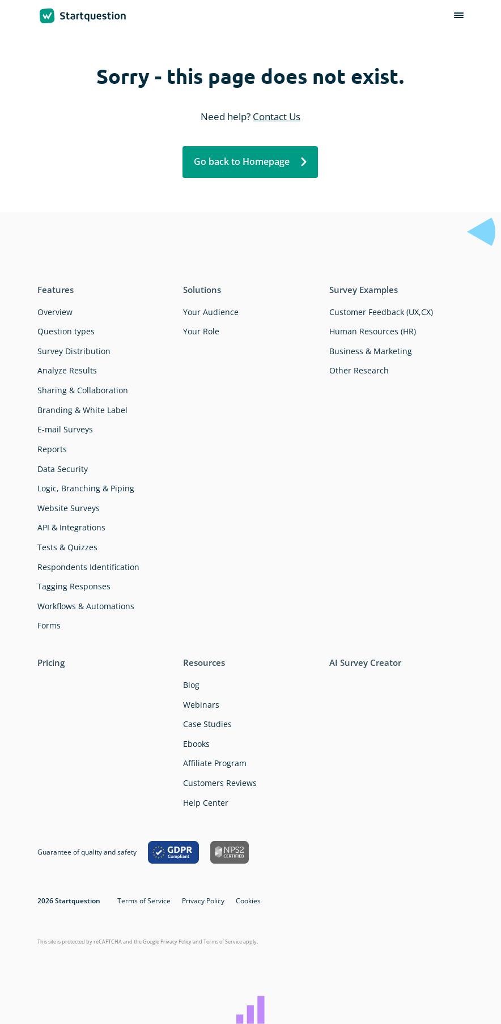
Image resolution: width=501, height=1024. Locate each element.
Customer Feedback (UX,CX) (381, 312)
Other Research (359, 370)
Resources (204, 662)
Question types (66, 331)
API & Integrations (71, 527)
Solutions (202, 289)
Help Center (205, 802)
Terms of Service (144, 901)
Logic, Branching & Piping (85, 488)
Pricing (51, 662)
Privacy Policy (203, 901)
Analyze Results (67, 370)
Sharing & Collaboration (82, 390)
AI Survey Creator (365, 662)
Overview (55, 312)
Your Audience (211, 312)
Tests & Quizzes (67, 547)
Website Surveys (68, 508)
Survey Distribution (74, 351)
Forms (49, 625)
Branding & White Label (82, 410)
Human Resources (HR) (372, 331)
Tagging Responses (74, 586)
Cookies (248, 901)
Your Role (201, 331)
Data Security (62, 469)
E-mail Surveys (65, 429)
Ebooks (196, 743)
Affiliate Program (215, 763)
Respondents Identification (88, 567)
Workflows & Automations (85, 606)
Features (55, 289)
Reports (52, 449)
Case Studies (207, 724)
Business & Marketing (370, 351)
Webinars (201, 704)
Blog (191, 684)
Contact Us (276, 116)
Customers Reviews (220, 782)
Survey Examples (363, 289)
